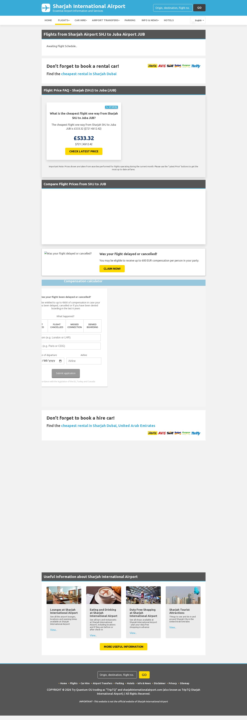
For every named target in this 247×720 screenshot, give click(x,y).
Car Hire (80, 20)
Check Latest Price (83, 151)
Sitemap (184, 683)
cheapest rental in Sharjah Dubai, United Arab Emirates (108, 425)
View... (53, 629)
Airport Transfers (105, 20)
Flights (63, 20)
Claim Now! (112, 268)
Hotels (169, 20)
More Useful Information (123, 646)
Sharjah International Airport (89, 7)
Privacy (173, 683)
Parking (130, 20)
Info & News (150, 20)
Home (48, 20)
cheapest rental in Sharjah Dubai (89, 74)
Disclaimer (160, 683)
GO (199, 7)
